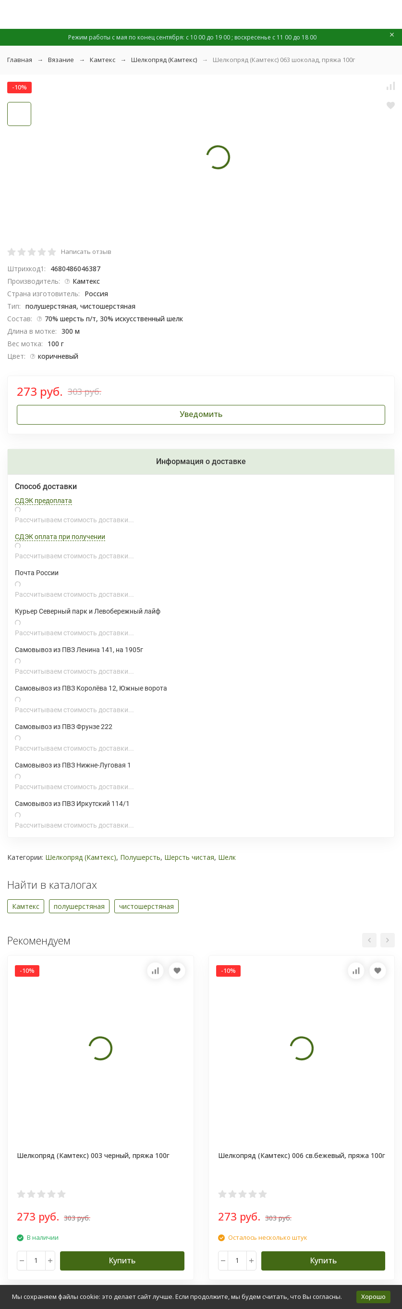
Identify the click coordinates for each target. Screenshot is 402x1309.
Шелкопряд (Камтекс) (164, 59)
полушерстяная (79, 906)
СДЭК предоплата (43, 500)
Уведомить (201, 414)
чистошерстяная (146, 906)
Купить (122, 1260)
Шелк (227, 857)
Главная (19, 59)
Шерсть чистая (189, 857)
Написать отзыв (86, 251)
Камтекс (102, 59)
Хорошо (373, 1296)
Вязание (61, 59)
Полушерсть (140, 857)
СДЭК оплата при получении (60, 537)
